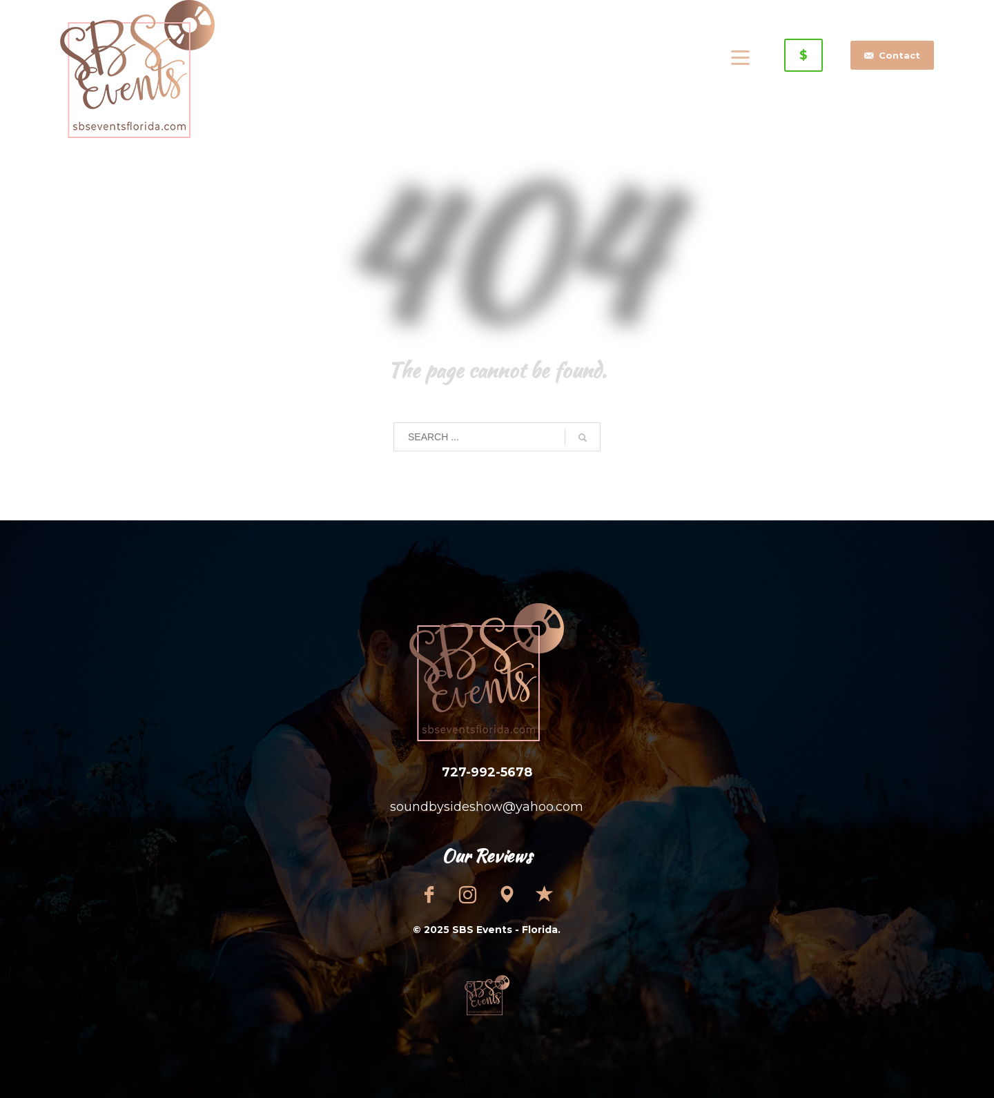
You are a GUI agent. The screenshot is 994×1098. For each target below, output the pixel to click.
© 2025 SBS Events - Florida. (487, 929)
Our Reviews (486, 856)
